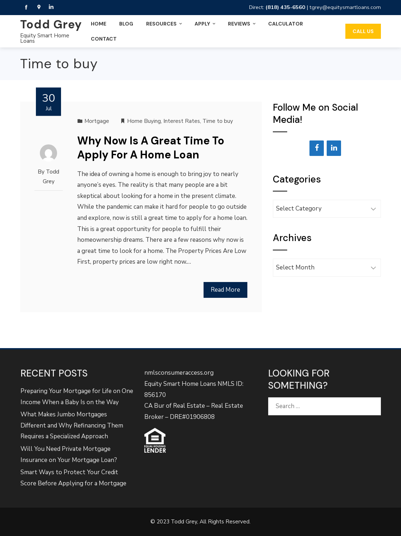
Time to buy (217, 121)
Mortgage (96, 121)
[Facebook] (316, 148)
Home (98, 23)
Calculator (285, 23)
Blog (126, 23)
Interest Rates (181, 121)
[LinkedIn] (334, 148)
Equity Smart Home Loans (44, 38)
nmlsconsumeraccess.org (179, 373)
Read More (225, 290)
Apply (205, 23)
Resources (164, 23)
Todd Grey (51, 24)
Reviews (242, 23)
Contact (104, 39)
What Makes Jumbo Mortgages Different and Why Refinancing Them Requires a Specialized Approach (71, 425)
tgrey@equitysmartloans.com (345, 7)
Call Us (363, 31)
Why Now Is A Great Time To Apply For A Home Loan (150, 148)
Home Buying (144, 121)
